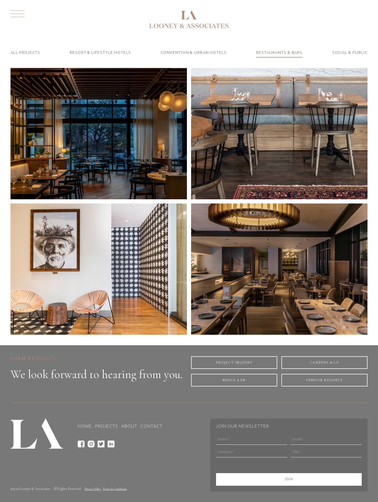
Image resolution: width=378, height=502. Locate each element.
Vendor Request (324, 380)
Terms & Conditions (115, 489)
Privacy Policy (93, 489)
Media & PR (234, 380)
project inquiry (234, 362)
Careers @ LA (324, 362)
